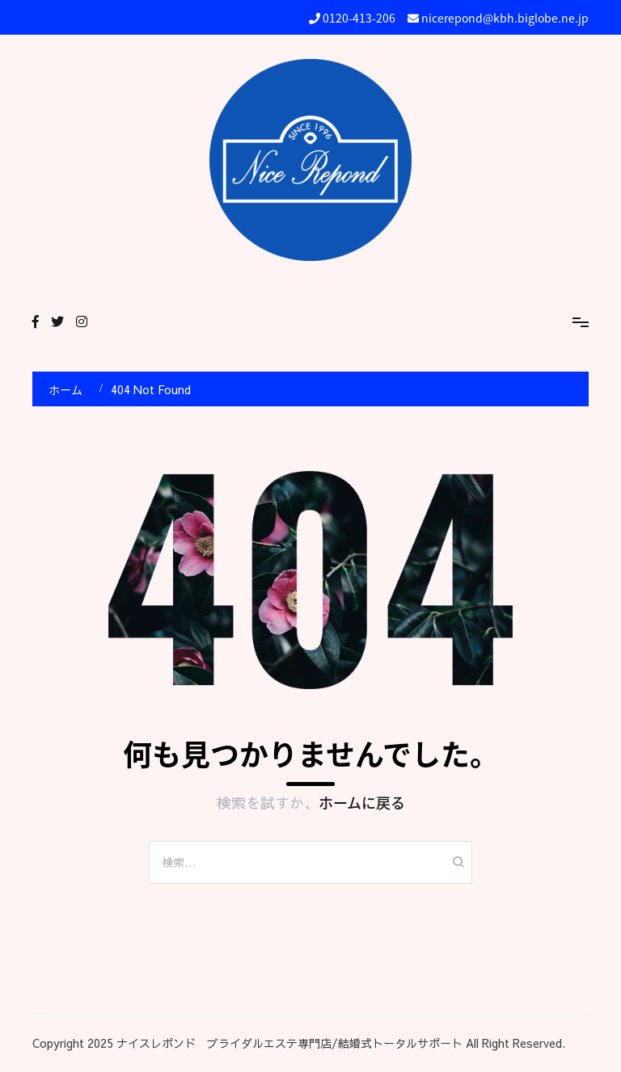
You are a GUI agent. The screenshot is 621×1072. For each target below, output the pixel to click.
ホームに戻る (362, 802)
